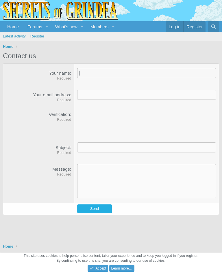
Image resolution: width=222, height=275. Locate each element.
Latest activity (14, 36)
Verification (59, 114)
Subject (63, 147)
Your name (59, 73)
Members (99, 26)
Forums (34, 26)
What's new (66, 26)
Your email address (51, 94)
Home (13, 26)
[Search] (213, 26)
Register (37, 36)
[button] (47, 26)
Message (61, 169)
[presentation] (121, 122)
